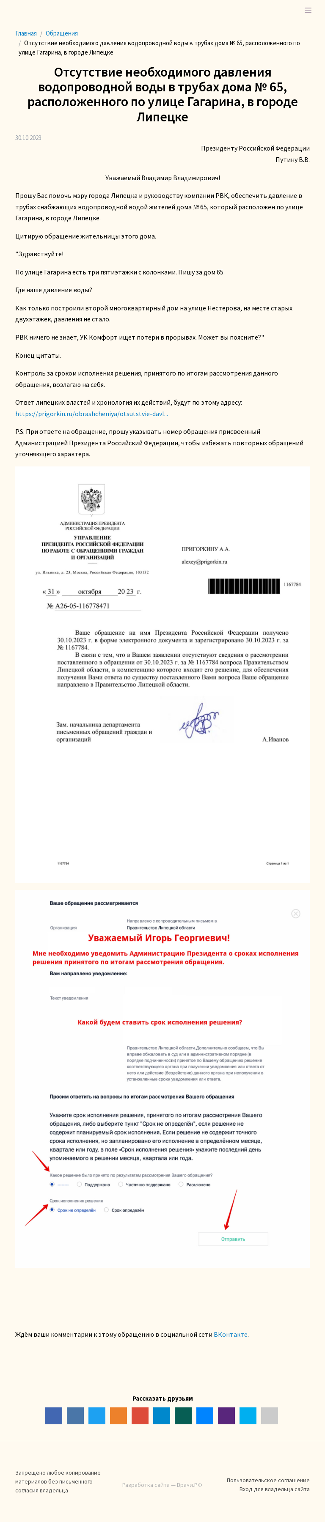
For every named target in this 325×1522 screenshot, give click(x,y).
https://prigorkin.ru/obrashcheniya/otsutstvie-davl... (91, 413)
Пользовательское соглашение (268, 1480)
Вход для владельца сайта (275, 1489)
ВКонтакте (231, 1334)
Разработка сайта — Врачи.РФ (162, 1485)
